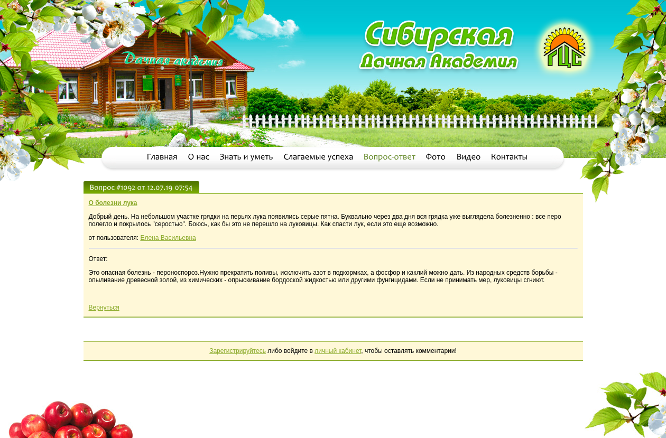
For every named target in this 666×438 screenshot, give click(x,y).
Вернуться (104, 307)
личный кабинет (337, 351)
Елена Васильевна (168, 237)
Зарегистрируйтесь (237, 351)
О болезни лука (113, 203)
